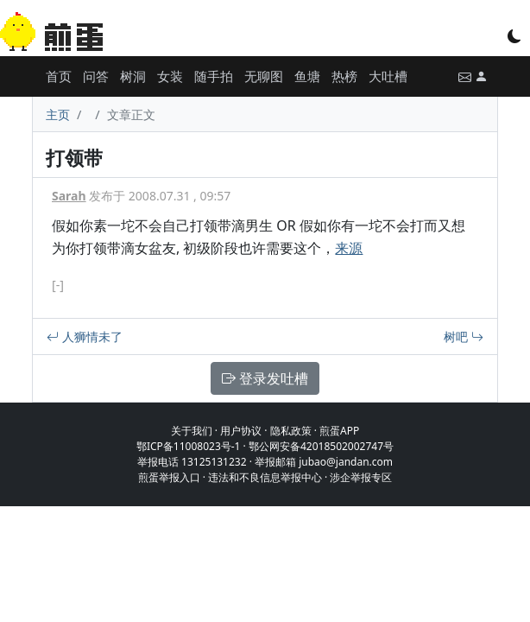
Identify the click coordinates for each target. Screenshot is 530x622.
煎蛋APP (339, 430)
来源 (349, 247)
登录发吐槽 (265, 378)
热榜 (344, 76)
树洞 (133, 76)
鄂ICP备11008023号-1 (188, 446)
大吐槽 (388, 76)
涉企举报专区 (361, 477)
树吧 (463, 336)
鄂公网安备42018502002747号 (321, 446)
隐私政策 (291, 430)
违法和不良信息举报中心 (265, 477)
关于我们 (191, 430)
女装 (170, 76)
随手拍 (213, 76)
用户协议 (241, 430)
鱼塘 (307, 76)
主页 (58, 114)
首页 (59, 76)
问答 (96, 76)
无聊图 (263, 76)
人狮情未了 (85, 336)
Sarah (69, 195)
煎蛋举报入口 (169, 477)
